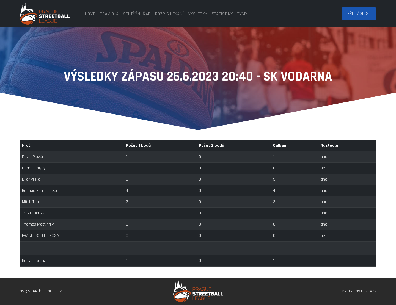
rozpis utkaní (169, 14)
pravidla (109, 14)
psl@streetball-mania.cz (41, 291)
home (90, 14)
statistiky (222, 14)
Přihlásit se (358, 13)
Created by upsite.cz (358, 291)
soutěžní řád (137, 14)
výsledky (197, 14)
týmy (242, 14)
